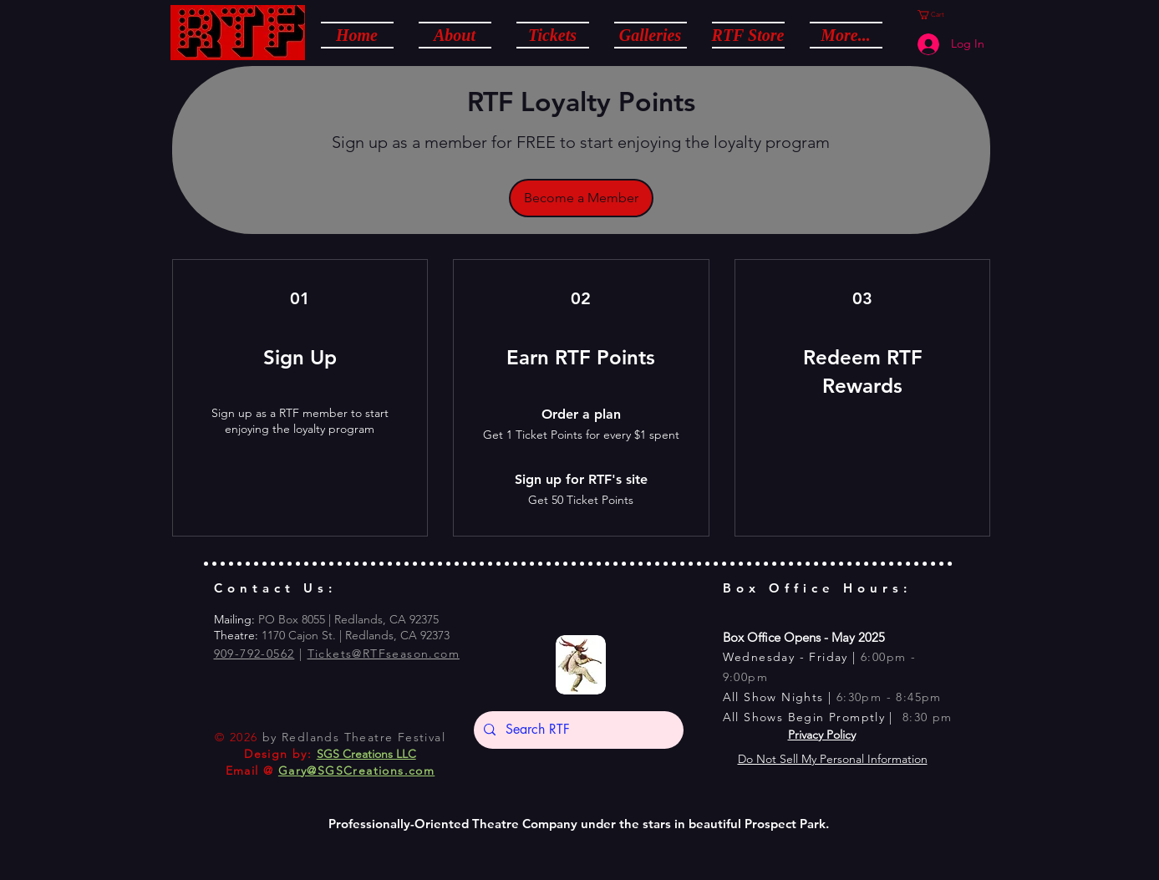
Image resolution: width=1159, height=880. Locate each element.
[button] (455, 34)
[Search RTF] (577, 730)
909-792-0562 (254, 653)
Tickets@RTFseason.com (384, 653)
